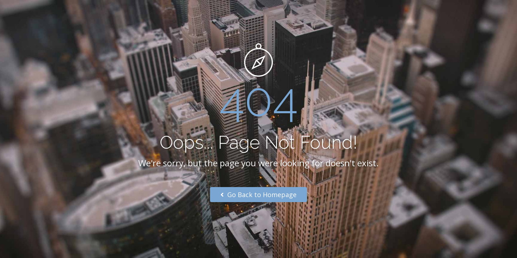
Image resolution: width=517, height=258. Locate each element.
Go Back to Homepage (258, 194)
